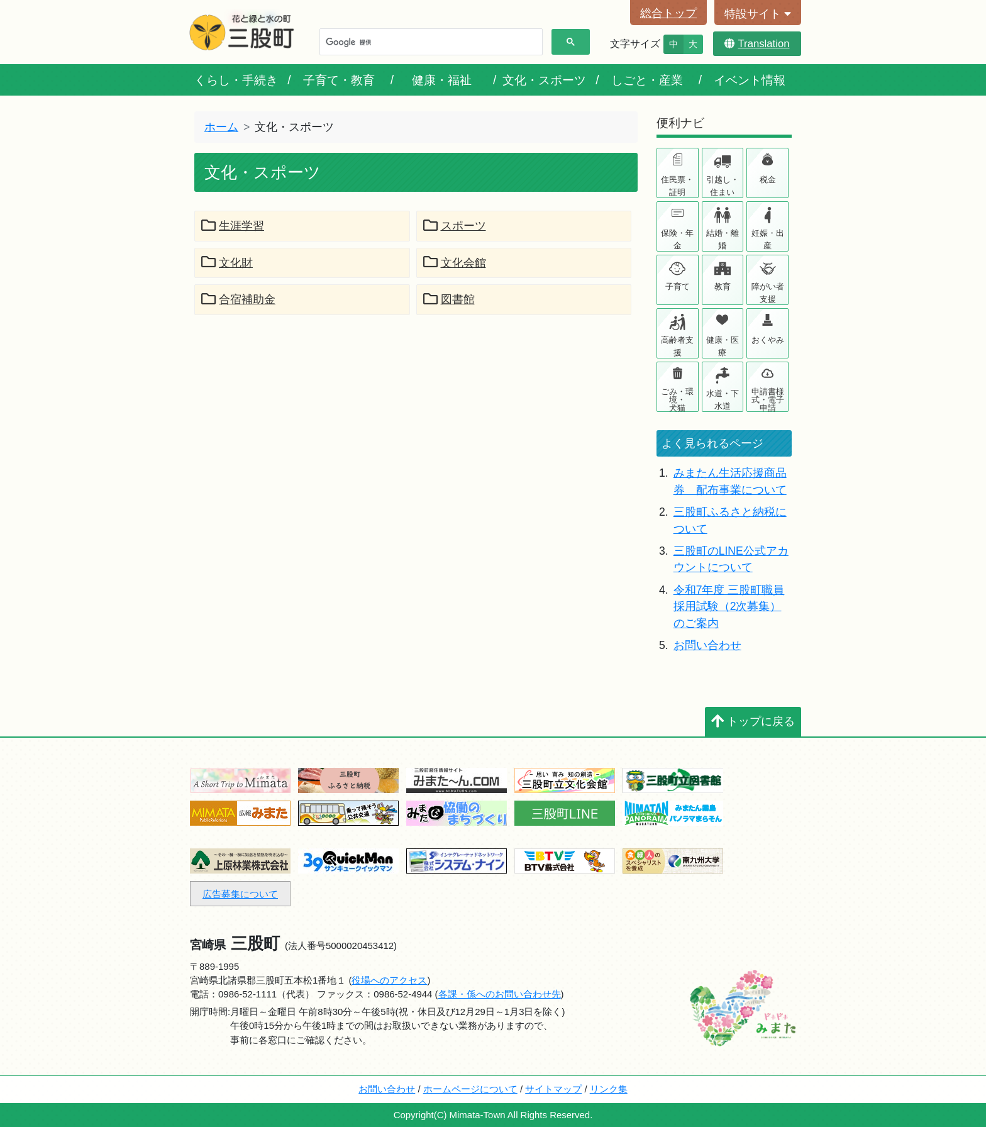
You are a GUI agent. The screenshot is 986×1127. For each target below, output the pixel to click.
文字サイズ (635, 43)
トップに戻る (753, 721)
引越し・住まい (722, 186)
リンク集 (609, 1089)
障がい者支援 (767, 293)
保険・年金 (677, 239)
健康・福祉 (442, 80)
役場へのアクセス (389, 980)
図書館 (449, 299)
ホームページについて (470, 1089)
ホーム (221, 127)
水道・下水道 (722, 400)
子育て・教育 (339, 80)
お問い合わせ (707, 645)
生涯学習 (232, 225)
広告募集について (240, 894)
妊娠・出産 (767, 239)
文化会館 (454, 263)
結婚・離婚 (722, 239)
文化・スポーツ (544, 80)
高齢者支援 (677, 346)
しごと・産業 (647, 80)
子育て (677, 286)
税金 (768, 179)
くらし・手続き (236, 80)
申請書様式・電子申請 (767, 399)
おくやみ (767, 340)
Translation (756, 44)
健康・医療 (722, 346)
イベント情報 (749, 80)
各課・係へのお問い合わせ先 (499, 994)
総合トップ (668, 13)
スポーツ (454, 225)
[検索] (430, 42)
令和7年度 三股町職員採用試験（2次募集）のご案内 (729, 607)
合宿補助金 (238, 299)
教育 (722, 286)
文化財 (227, 263)
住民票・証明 (677, 186)
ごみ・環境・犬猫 (677, 399)
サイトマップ (553, 1089)
